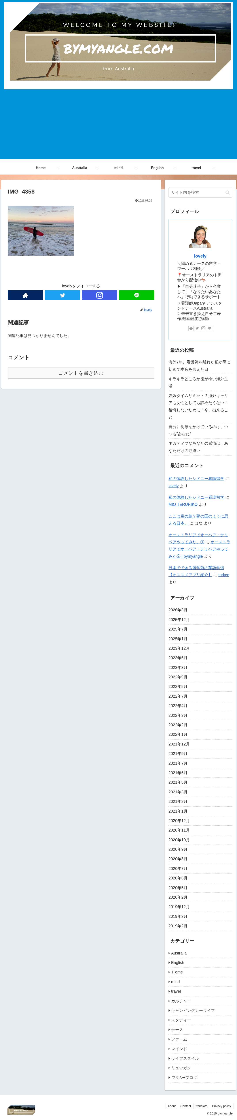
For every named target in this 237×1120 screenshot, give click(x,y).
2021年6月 (178, 773)
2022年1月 (178, 734)
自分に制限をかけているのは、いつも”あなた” (198, 430)
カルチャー (181, 1001)
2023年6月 (178, 658)
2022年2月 (178, 725)
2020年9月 (178, 849)
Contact (185, 1106)
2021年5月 (178, 782)
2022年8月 (178, 686)
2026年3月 (178, 610)
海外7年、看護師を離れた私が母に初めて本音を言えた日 (199, 365)
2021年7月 (178, 763)
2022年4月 (178, 706)
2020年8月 (178, 859)
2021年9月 (178, 753)
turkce (223, 575)
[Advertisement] (118, 128)
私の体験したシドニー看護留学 (196, 478)
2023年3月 (178, 667)
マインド (179, 1049)
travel (176, 991)
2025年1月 (178, 639)
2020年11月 (179, 830)
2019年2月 (178, 926)
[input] (200, 193)
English (177, 962)
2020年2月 (178, 897)
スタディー (181, 1020)
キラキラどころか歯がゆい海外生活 (198, 382)
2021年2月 (178, 801)
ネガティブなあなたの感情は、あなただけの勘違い (198, 447)
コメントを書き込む (81, 373)
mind (175, 982)
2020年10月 (179, 840)
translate (202, 1106)
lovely (200, 256)
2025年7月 (178, 629)
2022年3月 (178, 715)
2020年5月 (178, 888)
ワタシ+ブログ (184, 1077)
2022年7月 (178, 696)
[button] (227, 192)
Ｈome (177, 972)
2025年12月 (179, 619)
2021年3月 (178, 792)
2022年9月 (178, 677)
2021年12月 (179, 744)
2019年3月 (178, 916)
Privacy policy (221, 1106)
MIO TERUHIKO (183, 504)
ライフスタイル (185, 1058)
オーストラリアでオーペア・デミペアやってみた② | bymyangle (199, 549)
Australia (179, 953)
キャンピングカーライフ (193, 1010)
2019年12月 (179, 907)
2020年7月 (178, 868)
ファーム (179, 1039)
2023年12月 (179, 648)
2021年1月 (178, 811)
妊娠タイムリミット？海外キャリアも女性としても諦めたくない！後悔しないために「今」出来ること (198, 406)
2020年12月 (179, 821)
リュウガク (181, 1068)
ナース (177, 1030)
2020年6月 (178, 878)
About (172, 1106)
